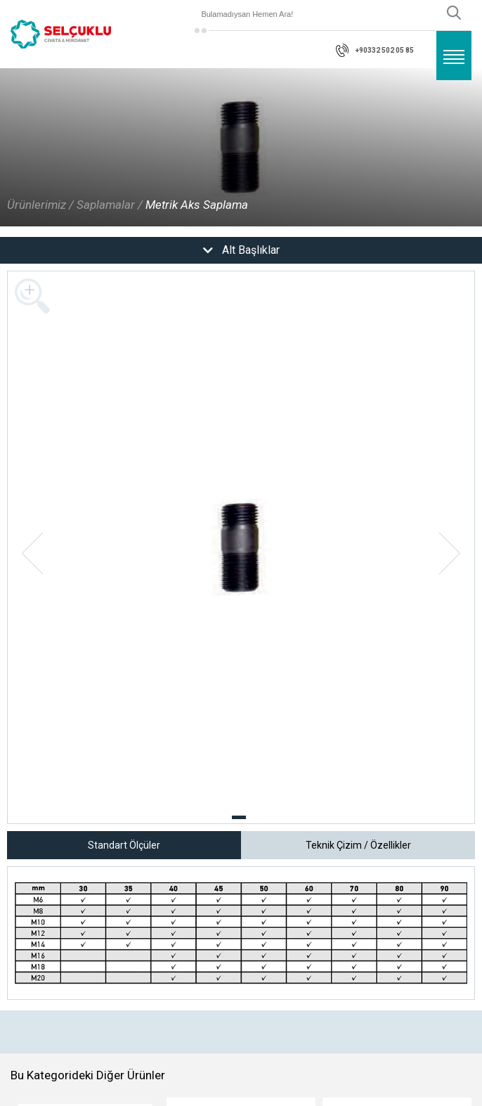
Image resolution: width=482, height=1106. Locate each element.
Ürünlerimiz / (40, 205)
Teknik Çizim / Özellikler (358, 845)
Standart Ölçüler (124, 845)
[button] (239, 817)
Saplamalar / (110, 205)
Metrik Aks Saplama (196, 205)
